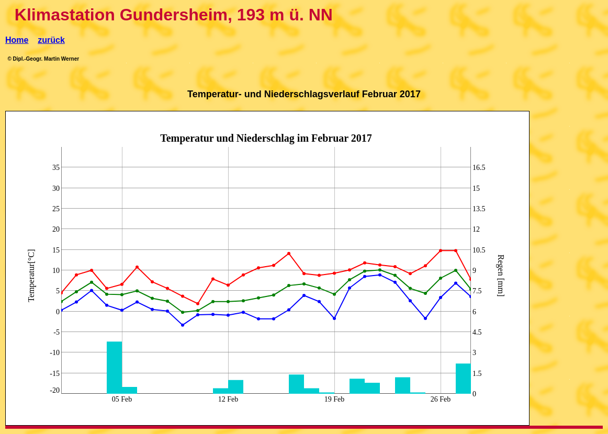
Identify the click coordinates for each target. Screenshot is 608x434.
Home (16, 40)
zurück (51, 40)
